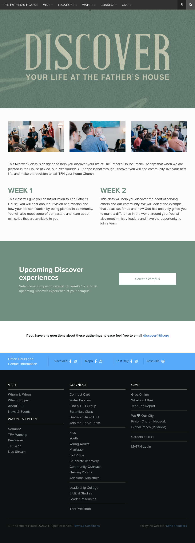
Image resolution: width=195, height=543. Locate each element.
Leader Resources (83, 499)
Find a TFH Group (83, 405)
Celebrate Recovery (84, 460)
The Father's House (20, 4)
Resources (15, 440)
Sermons (14, 428)
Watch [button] (89, 5)
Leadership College (84, 487)
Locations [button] (67, 5)
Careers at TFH (142, 436)
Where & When (19, 394)
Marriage (76, 449)
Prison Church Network (148, 421)
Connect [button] (109, 5)
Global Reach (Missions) (148, 427)
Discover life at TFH (84, 417)
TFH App (14, 445)
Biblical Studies (81, 493)
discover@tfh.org (156, 335)
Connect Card (80, 394)
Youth (74, 438)
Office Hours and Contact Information (22, 361)
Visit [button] (48, 5)
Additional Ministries (84, 477)
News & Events (19, 411)
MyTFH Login (141, 446)
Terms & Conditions (87, 526)
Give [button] (127, 5)
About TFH (16, 405)
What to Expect (19, 400)
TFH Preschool (81, 508)
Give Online (140, 394)
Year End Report (143, 405)
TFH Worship (17, 434)
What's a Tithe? (142, 400)
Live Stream (17, 451)
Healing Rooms (81, 472)
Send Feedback (176, 526)
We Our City (142, 415)
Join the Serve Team (85, 422)
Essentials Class (81, 411)
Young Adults (79, 444)
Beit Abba (77, 455)
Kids (73, 432)
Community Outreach (85, 466)
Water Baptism (80, 400)
